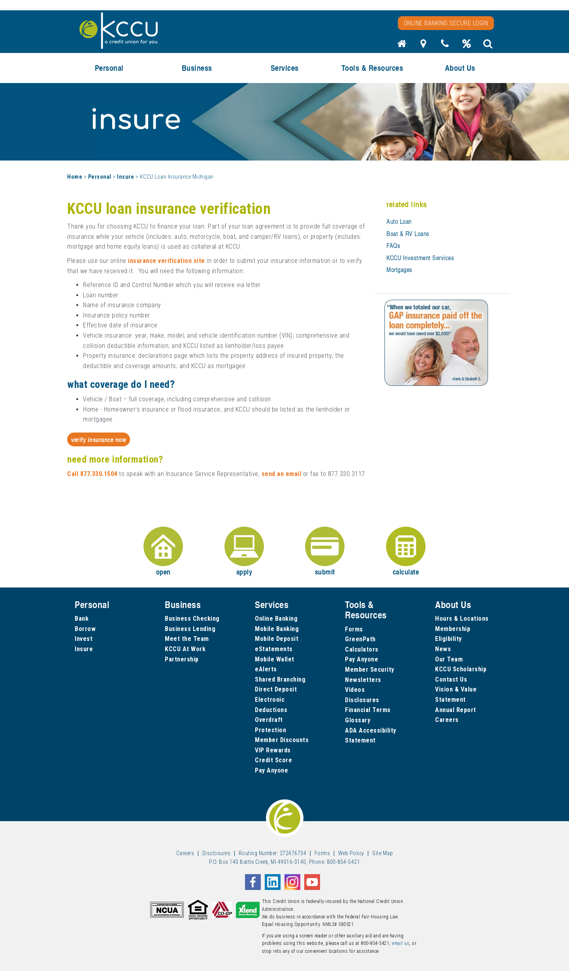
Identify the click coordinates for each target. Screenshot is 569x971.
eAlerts (266, 669)
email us (400, 943)
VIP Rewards (273, 750)
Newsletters (363, 680)
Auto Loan (399, 221)
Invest (83, 638)
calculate (406, 552)
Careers (447, 720)
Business (197, 68)
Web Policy (351, 853)
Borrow (85, 629)
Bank (82, 618)
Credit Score (273, 760)
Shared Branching (280, 679)
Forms (354, 629)
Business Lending (190, 629)
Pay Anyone (271, 770)
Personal (109, 68)
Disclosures (362, 700)
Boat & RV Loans (408, 233)
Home (74, 177)
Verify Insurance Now (98, 439)
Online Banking (276, 618)
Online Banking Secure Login (446, 23)
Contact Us (451, 679)
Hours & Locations (462, 618)
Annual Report (455, 710)
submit (325, 552)
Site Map (382, 853)
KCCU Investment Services (420, 257)
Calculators (362, 649)
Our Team (449, 659)
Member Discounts (282, 740)
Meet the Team (187, 638)
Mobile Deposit (276, 638)
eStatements (274, 649)
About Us (460, 68)
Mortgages (399, 269)
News (443, 649)
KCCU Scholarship (460, 669)
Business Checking (192, 618)
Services (285, 68)
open (163, 552)
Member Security (369, 669)
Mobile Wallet (274, 659)
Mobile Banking (277, 629)
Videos (355, 689)
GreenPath (360, 639)
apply (244, 552)
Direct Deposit (276, 689)
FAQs (393, 245)
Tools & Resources (372, 68)
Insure (125, 177)
